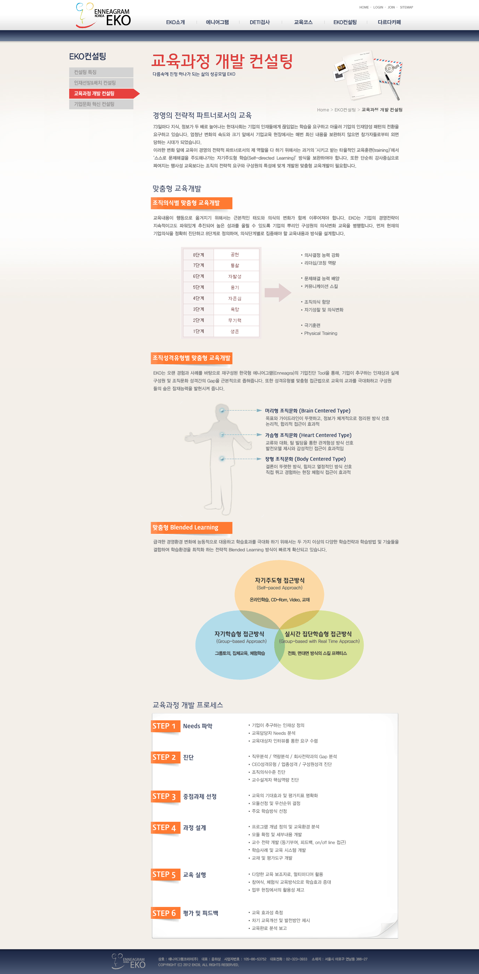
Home (323, 109)
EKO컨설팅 (345, 109)
